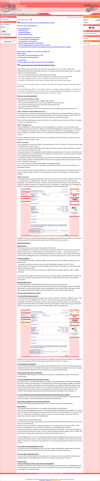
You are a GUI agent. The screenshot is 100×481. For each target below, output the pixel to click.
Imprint (97, 15)
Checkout (93, 15)
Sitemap (50, 476)
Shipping (39, 473)
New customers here (6, 33)
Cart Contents (86, 15)
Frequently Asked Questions (12, 15)
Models (86, 38)
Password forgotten (6, 34)
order (86, 22)
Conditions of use (54, 473)
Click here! (87, 43)
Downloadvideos (44, 13)
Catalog (2, 15)
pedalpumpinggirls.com (30, 13)
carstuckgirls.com (5, 13)
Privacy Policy (45, 473)
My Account (96, 13)
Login (2, 22)
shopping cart (87, 17)
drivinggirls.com (17, 13)
